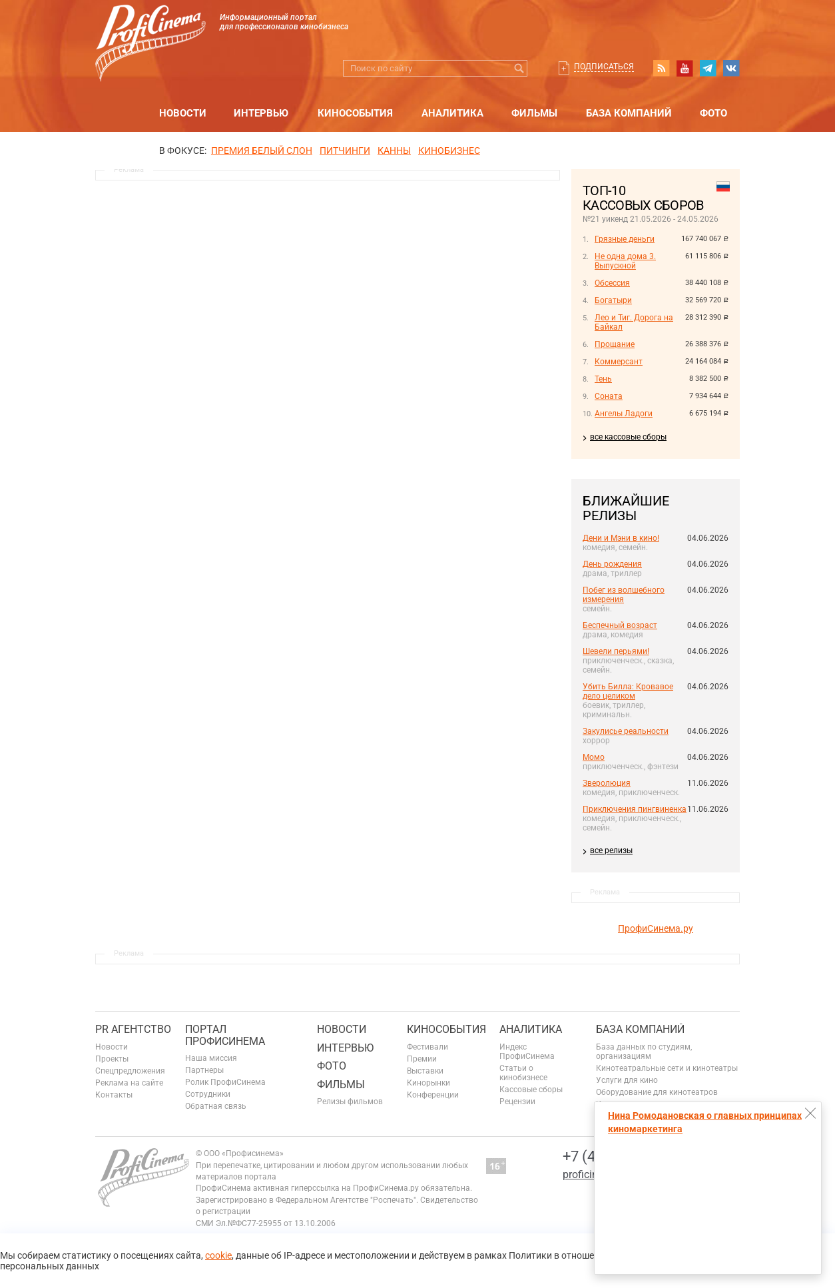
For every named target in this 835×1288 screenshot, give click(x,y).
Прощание (615, 344)
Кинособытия (355, 113)
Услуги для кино (627, 1080)
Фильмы (534, 113)
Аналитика (452, 113)
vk (731, 68)
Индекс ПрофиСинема (527, 1051)
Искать (519, 68)
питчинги (345, 150)
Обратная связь (215, 1106)
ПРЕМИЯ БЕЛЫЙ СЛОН (261, 150)
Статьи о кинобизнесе (523, 1073)
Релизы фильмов (350, 1101)
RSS (661, 68)
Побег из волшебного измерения (624, 594)
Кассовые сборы (531, 1089)
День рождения (612, 564)
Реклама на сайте (129, 1083)
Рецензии (517, 1101)
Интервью (261, 113)
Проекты (112, 1059)
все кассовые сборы (628, 437)
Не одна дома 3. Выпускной (625, 261)
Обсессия (612, 283)
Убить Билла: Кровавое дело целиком (628, 691)
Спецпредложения (130, 1071)
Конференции (433, 1095)
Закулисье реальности (626, 731)
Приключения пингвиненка (635, 809)
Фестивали (427, 1047)
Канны (394, 150)
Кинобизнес (449, 150)
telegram (707, 68)
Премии (422, 1059)
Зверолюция (607, 783)
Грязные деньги (625, 239)
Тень (603, 379)
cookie (218, 1255)
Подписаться (604, 66)
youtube (684, 68)
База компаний (629, 113)
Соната (609, 396)
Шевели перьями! (616, 651)
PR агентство (133, 1029)
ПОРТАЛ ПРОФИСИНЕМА (225, 1035)
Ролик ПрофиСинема (225, 1082)
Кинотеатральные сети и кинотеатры (667, 1068)
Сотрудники (207, 1094)
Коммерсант (619, 361)
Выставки (425, 1071)
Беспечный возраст (620, 625)
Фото (713, 113)
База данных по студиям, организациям (644, 1051)
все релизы (611, 850)
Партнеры (204, 1070)
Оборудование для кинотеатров (657, 1092)
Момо (594, 757)
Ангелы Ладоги (624, 413)
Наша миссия (211, 1058)
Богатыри (613, 300)
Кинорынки (428, 1083)
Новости (182, 113)
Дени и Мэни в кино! (621, 538)
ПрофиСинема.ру (655, 928)
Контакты (114, 1095)
